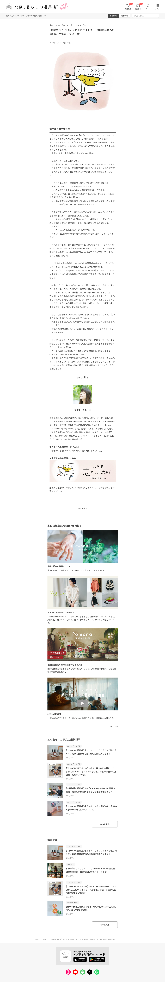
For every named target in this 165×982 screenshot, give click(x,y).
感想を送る (82, 508)
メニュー (158, 9)
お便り (107, 487)
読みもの (138, 9)
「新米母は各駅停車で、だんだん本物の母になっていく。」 (76, 450)
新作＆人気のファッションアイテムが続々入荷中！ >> (26, 15)
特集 (44, 939)
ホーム (37, 939)
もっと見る (105, 824)
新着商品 (128, 9)
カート (148, 9)
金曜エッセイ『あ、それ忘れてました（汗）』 (69, 25)
